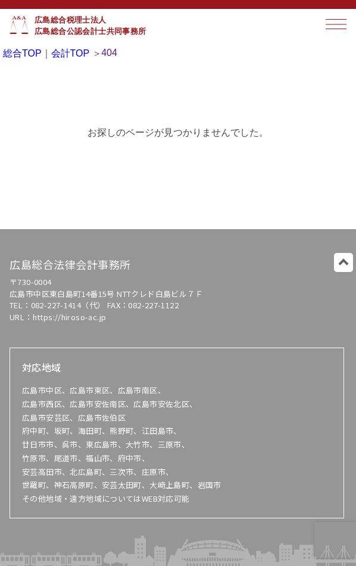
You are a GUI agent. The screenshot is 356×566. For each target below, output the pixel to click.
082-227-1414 (56, 305)
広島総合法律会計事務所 (70, 264)
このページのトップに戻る (343, 262)
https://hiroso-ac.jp (70, 317)
